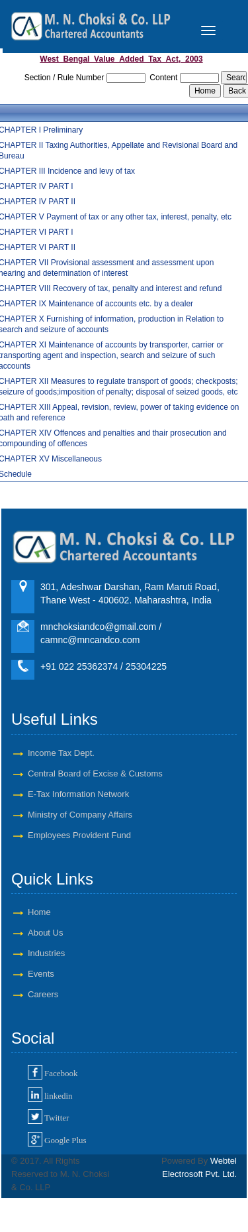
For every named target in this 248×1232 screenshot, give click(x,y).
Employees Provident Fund (79, 835)
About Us (45, 933)
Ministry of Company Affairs (80, 815)
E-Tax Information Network (78, 794)
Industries (46, 953)
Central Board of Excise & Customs (95, 773)
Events (41, 974)
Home (39, 912)
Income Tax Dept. (61, 753)
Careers (43, 994)
